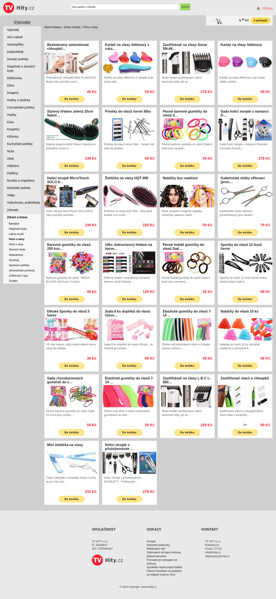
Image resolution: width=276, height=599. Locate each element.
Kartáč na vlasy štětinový (241, 45)
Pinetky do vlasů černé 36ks (128, 111)
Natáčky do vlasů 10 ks (239, 311)
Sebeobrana (16, 254)
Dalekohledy (15, 51)
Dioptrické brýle (18, 228)
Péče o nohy (16, 244)
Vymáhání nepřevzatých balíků (164, 567)
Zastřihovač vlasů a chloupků (245, 378)
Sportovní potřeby (19, 265)
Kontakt (151, 541)
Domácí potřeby (17, 59)
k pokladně (260, 20)
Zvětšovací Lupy (18, 275)
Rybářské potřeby (19, 188)
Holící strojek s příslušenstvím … (119, 447)
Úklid (10, 158)
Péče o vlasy (90, 27)
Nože (10, 151)
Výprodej (22, 22)
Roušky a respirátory (21, 180)
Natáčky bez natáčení (180, 178)
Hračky (12, 114)
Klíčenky (13, 136)
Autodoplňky (15, 44)
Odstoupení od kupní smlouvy (164, 552)
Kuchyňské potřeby (20, 144)
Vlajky (11, 195)
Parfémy (12, 173)
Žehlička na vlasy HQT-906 (126, 178)
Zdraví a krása (72, 27)
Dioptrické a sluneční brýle (21, 68)
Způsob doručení (156, 556)
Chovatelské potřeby (21, 107)
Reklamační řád (156, 548)
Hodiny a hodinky (18, 100)
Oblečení (13, 166)
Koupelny (13, 129)
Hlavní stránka (52, 27)
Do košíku (71, 99)
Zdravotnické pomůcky (22, 270)
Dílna (10, 85)
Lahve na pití (16, 234)
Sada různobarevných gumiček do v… (65, 380)
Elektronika (14, 78)
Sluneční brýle (17, 249)
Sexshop (14, 260)
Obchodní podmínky (158, 545)
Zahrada (12, 210)
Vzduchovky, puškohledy (23, 202)
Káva (10, 122)
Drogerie (13, 92)
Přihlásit (267, 8)
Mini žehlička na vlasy (65, 445)
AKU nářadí (15, 37)
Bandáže (14, 223)
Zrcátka (13, 280)
